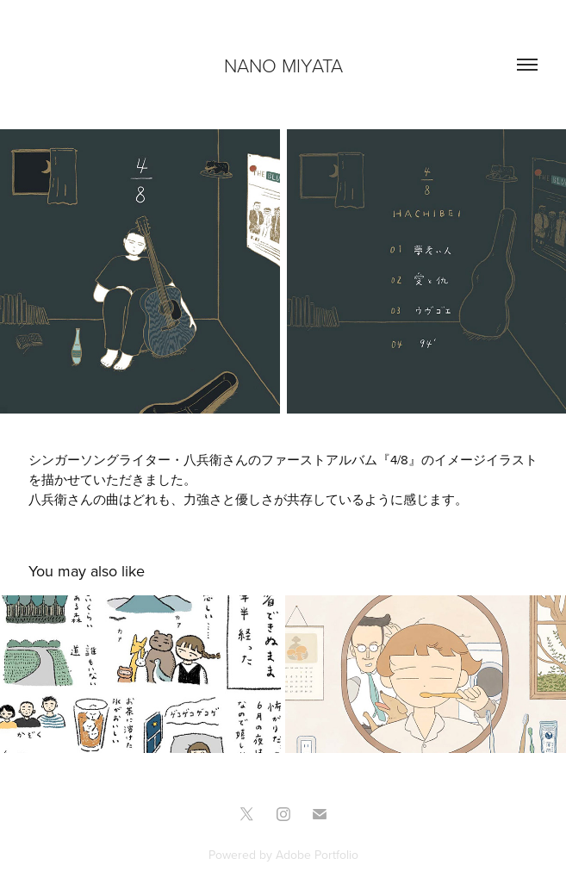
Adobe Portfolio (317, 854)
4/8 (399, 460)
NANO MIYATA (283, 65)
